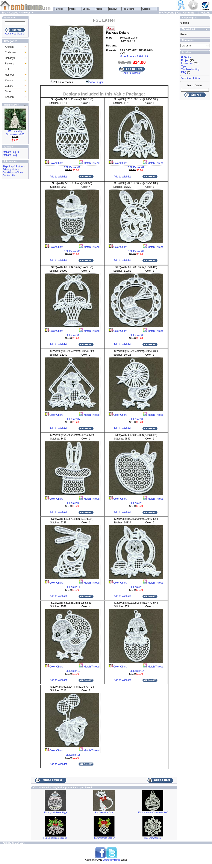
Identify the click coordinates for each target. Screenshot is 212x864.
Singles (59, 8)
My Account (166, 12)
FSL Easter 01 (72, 167)
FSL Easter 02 (136, 167)
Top (4, 12)
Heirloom (10, 74)
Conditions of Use (13, 172)
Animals (9, 46)
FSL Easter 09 (72, 503)
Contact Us (9, 175)
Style (8, 91)
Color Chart (56, 163)
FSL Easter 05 (72, 335)
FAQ (183, 72)
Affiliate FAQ (10, 154)
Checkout (204, 12)
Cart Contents (185, 12)
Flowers (9, 63)
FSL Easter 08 (136, 419)
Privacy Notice (11, 169)
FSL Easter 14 (136, 670)
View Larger (96, 82)
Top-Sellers (128, 8)
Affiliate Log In (11, 151)
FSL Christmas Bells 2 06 (55, 838)
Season (9, 96)
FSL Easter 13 (72, 670)
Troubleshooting (190, 69)
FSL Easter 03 (72, 251)
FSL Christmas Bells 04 (104, 838)
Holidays (10, 58)
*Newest (26, 12)
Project (185, 60)
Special (86, 8)
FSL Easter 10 (136, 503)
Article (99, 8)
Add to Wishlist (131, 73)
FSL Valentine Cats (104, 812)
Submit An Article (190, 78)
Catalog (13, 12)
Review (113, 8)
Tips (183, 66)
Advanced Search (15, 33)
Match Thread (91, 163)
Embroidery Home (111, 860)
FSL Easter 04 (136, 251)
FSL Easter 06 (136, 335)
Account (146, 8)
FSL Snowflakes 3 (152, 838)
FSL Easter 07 (72, 419)
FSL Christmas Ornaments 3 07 (153, 812)
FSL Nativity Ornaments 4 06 (15, 133)
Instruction (187, 63)
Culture (9, 85)
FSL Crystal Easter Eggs (55, 812)
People (9, 80)
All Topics (185, 57)
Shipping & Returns (14, 166)
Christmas (11, 52)
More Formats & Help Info (134, 56)
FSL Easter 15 (72, 754)
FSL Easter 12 (136, 586)
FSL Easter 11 (72, 586)
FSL (7, 69)
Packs (72, 8)
